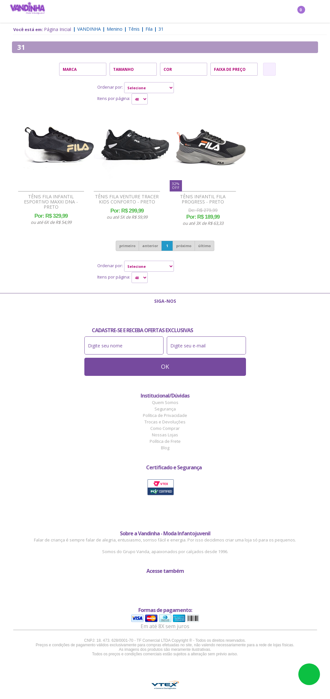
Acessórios (181, 12)
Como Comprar (165, 428)
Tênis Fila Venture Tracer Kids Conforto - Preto (127, 199)
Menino (102, 12)
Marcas (210, 12)
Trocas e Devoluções (165, 422)
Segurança (165, 409)
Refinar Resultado (269, 69)
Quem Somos (165, 402)
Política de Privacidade (165, 415)
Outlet (234, 12)
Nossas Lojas (165, 435)
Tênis (134, 29)
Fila (149, 29)
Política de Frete (165, 441)
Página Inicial (57, 29)
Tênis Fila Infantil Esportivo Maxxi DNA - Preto (51, 202)
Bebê (155, 12)
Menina (77, 12)
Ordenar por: (110, 87)
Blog (165, 448)
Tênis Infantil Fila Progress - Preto (203, 199)
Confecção (130, 12)
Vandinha (89, 29)
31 (161, 29)
